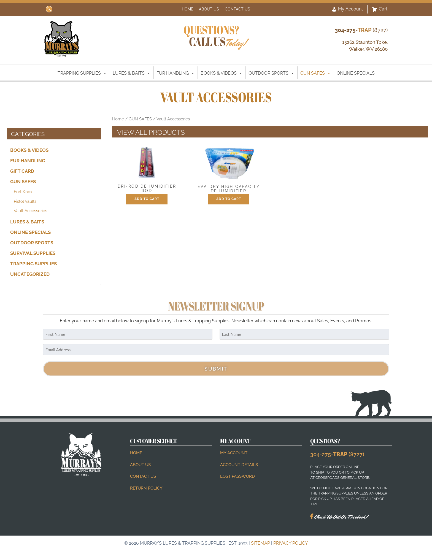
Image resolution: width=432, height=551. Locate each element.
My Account (347, 9)
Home (187, 9)
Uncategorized (30, 274)
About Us (209, 9)
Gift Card (22, 171)
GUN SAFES (315, 73)
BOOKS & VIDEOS (222, 73)
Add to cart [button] (146, 199)
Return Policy (146, 488)
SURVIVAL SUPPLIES (32, 253)
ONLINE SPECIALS (356, 73)
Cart (379, 9)
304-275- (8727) (337, 454)
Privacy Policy (290, 543)
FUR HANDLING (175, 73)
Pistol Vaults (25, 201)
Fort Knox (23, 191)
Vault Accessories (30, 210)
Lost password (237, 476)
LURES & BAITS (132, 73)
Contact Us (237, 9)
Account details (239, 464)
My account (233, 452)
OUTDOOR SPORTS (272, 73)
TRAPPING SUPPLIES (82, 73)
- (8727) (361, 30)
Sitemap (260, 543)
